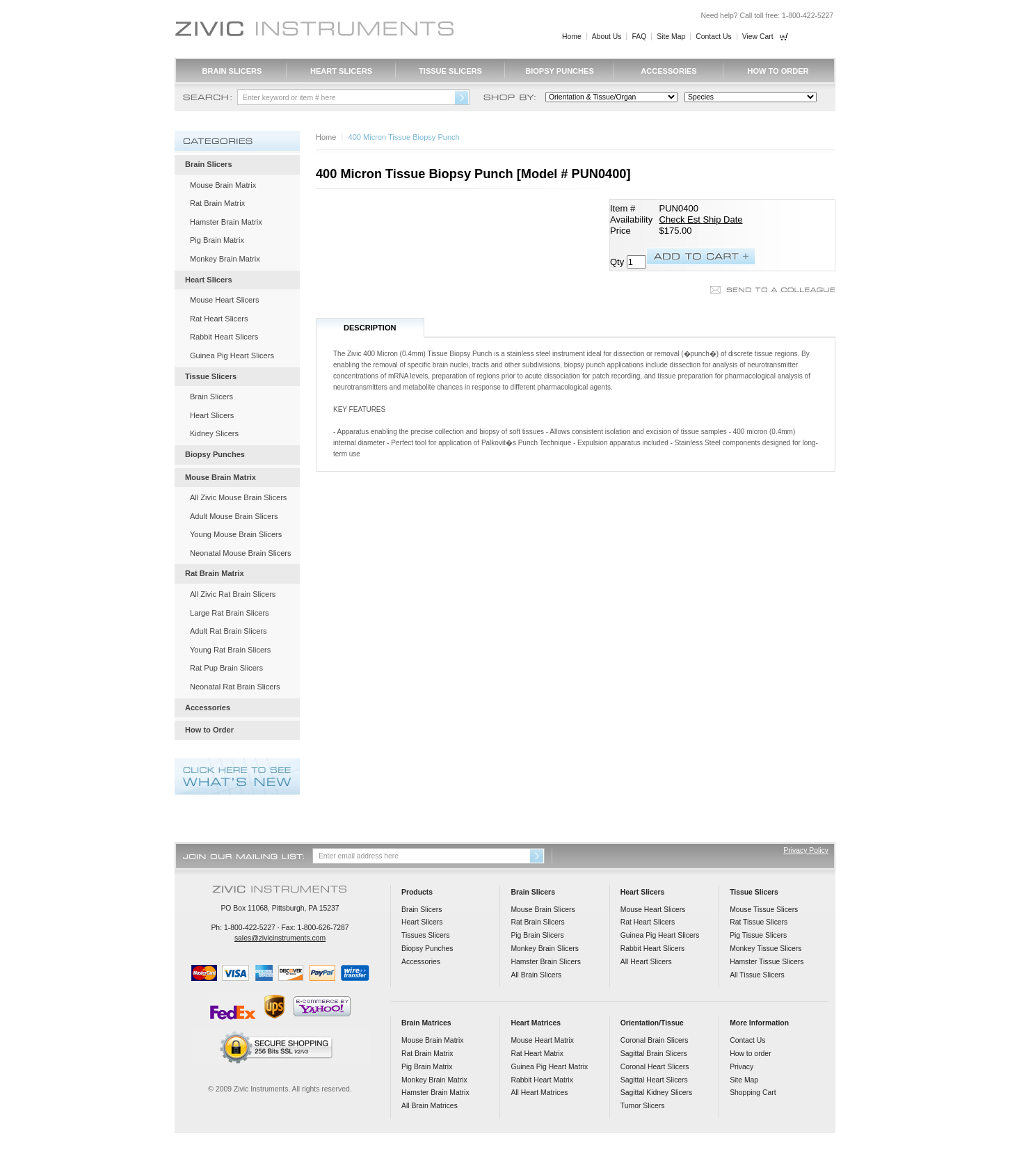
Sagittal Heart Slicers (654, 1080)
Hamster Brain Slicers (545, 962)
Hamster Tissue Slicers (766, 962)
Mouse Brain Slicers (543, 909)
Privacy (741, 1067)
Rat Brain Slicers (537, 922)
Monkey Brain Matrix (225, 259)
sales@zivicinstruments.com (280, 938)
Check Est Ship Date (701, 219)
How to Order (777, 71)
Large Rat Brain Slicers (229, 613)
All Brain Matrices (429, 1106)
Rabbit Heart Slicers (224, 337)
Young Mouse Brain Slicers (236, 534)
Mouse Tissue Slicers (764, 909)
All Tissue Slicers (757, 975)
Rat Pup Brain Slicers (226, 668)
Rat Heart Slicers (219, 318)
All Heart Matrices (539, 1092)
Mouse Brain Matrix (223, 185)
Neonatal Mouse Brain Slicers (240, 553)
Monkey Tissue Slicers (765, 948)
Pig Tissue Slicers (758, 935)
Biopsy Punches (559, 71)
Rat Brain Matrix (217, 203)
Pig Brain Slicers (537, 935)
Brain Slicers (232, 71)
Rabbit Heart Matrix (542, 1080)
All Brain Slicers (536, 975)
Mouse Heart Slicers (224, 300)
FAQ (639, 36)
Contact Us (713, 36)
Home (572, 36)
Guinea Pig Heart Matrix (549, 1067)
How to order (750, 1053)
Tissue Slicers (450, 71)
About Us (607, 36)
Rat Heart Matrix (537, 1053)
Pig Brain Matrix (217, 240)
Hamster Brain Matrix (226, 222)
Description (370, 327)
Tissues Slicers (425, 935)
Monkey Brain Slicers (545, 948)
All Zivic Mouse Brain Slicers (238, 497)
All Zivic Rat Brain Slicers (232, 594)
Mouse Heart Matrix (542, 1040)
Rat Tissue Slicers (758, 922)
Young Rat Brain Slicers (230, 650)
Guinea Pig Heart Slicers (232, 355)
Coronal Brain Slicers (654, 1040)
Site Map (671, 36)
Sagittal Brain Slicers (653, 1053)
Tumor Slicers (642, 1106)
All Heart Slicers (646, 962)
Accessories (668, 71)
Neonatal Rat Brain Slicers (235, 686)
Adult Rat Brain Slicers (228, 631)
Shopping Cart (753, 1092)
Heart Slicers (341, 71)
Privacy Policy (805, 850)
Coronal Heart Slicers (654, 1067)
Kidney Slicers (214, 433)
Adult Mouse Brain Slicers (234, 516)
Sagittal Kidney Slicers (656, 1092)
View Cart (757, 36)
